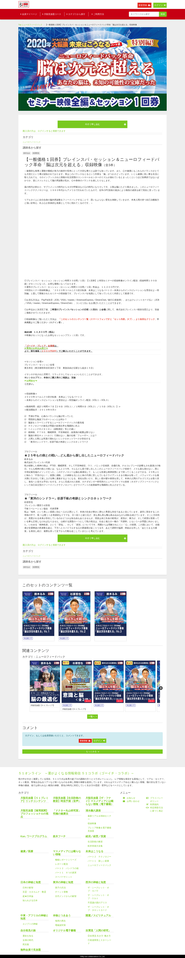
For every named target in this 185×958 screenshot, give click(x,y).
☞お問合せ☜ (30, 381)
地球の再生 (60, 921)
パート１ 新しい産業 (98, 861)
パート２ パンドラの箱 (67, 868)
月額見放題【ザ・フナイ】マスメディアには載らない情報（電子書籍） (99, 801)
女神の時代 (28, 940)
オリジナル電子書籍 (64, 930)
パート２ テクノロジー (99, 857)
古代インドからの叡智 (65, 896)
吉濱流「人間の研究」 (98, 930)
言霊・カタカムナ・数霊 (34, 892)
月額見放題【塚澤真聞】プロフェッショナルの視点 (34, 813)
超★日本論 (28, 896)
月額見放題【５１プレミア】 (42, 705)
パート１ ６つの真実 (65, 872)
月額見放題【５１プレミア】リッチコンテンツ (34, 799)
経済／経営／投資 (96, 836)
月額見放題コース (52, 14)
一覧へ (92, 716)
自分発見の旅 (28, 930)
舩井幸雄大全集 (95, 846)
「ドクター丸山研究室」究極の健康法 (67, 812)
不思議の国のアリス (97, 902)
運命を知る (28, 936)
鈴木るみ (27, 153)
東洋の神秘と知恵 (63, 882)
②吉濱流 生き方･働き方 (99, 936)
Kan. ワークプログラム (33, 836)
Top (19, 25)
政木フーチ (59, 836)
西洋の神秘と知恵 (96, 882)
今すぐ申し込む (105, 124)
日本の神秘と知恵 (30, 882)
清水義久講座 (93, 810)
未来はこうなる (94, 851)
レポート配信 (61, 864)
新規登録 (144, 5)
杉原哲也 (36, 153)
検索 (163, 14)
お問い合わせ (132, 801)
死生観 (26, 944)
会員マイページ (29, 14)
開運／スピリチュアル (98, 915)
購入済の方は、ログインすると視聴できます (44, 131)
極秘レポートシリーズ (65, 860)
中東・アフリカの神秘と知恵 (34, 917)
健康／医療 (26, 851)
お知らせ (129, 798)
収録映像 (92, 823)
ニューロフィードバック (32, 25)
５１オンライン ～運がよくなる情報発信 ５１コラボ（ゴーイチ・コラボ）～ (76, 773)
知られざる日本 (30, 900)
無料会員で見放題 (30, 949)
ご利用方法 (98, 14)
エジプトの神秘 (30, 924)
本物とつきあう (62, 915)
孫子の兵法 (60, 887)
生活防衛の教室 (95, 842)
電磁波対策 (60, 925)
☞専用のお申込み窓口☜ (36, 348)
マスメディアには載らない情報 (67, 853)
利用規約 (153, 804)
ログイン (160, 5)
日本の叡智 (28, 887)
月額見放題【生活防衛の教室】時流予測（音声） (67, 799)
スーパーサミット (63, 877)
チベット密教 (61, 892)
